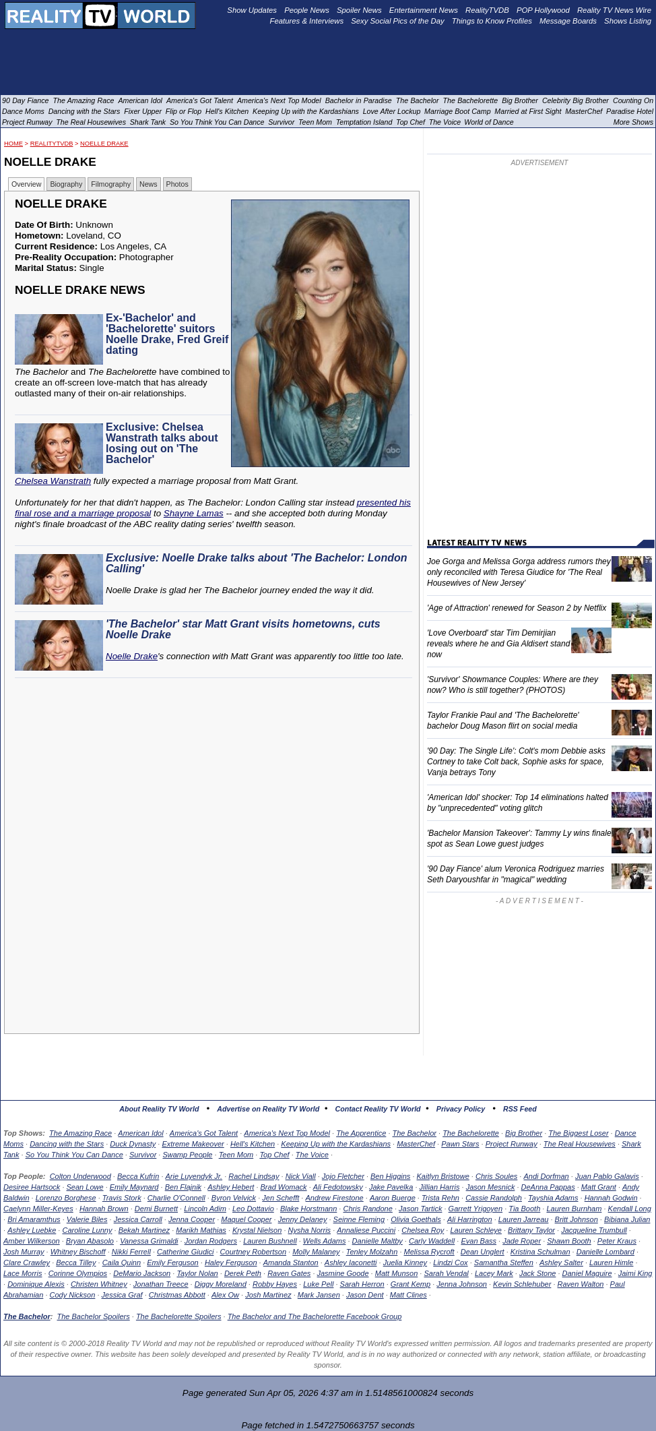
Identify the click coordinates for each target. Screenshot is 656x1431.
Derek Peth (242, 1273)
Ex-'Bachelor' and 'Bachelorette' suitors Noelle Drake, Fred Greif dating (167, 334)
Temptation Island (364, 122)
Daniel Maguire (587, 1273)
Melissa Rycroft (429, 1252)
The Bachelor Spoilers (93, 1316)
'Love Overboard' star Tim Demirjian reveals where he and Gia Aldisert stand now (498, 643)
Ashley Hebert (230, 1187)
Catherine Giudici (185, 1252)
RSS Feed (520, 1109)
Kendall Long (629, 1209)
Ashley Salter (561, 1262)
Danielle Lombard (605, 1252)
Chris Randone (367, 1209)
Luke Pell (318, 1284)
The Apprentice (361, 1133)
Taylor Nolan (197, 1273)
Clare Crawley (26, 1262)
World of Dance (488, 122)
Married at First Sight (527, 111)
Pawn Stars (460, 1144)
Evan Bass (478, 1241)
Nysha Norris (309, 1230)
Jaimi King (635, 1273)
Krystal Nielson (257, 1230)
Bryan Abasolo (90, 1241)
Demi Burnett (156, 1209)
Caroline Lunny (87, 1230)
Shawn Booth (569, 1241)
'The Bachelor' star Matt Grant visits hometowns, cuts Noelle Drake (243, 629)
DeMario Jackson (141, 1273)
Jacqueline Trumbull (594, 1230)
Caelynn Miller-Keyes (38, 1209)
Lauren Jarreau (523, 1219)
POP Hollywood (543, 10)
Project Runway (511, 1144)
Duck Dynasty (133, 1144)
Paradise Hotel (629, 111)
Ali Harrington (469, 1219)
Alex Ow (225, 1295)
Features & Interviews (307, 21)
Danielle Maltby (377, 1241)
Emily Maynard (134, 1187)
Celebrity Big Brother (575, 100)
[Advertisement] (215, 805)
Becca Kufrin (138, 1176)
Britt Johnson (576, 1219)
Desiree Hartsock (31, 1187)
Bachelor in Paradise (358, 100)
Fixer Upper (143, 111)
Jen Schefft (280, 1198)
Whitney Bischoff (78, 1252)
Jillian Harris (440, 1187)
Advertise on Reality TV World (268, 1109)
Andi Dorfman (545, 1176)
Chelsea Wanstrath (53, 481)
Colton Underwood (80, 1176)
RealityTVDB (51, 143)
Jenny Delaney (302, 1219)
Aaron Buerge (393, 1198)
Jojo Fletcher (343, 1176)
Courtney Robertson (253, 1252)
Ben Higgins (390, 1176)
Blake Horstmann (308, 1209)
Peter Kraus (616, 1241)
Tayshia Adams (553, 1198)
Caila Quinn (121, 1262)
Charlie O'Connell (176, 1198)
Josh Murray (23, 1252)
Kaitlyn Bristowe (443, 1176)
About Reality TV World (159, 1109)
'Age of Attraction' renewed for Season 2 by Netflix (516, 608)
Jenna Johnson (461, 1284)
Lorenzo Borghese (66, 1198)
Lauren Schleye (475, 1230)
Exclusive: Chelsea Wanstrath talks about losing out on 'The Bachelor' (162, 443)
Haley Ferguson (231, 1262)
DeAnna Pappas (548, 1187)
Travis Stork (121, 1198)
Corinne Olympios (77, 1273)
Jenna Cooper (191, 1219)
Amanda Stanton (291, 1262)
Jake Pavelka (391, 1187)
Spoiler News (359, 10)
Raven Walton (581, 1284)
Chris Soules (496, 1176)
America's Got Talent (204, 1133)
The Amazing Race (80, 1133)
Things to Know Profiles (492, 21)
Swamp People (187, 1155)
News (148, 184)
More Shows (633, 122)
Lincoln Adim (205, 1209)
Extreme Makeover (193, 1144)
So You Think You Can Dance (74, 1155)
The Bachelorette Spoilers (179, 1316)
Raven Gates (288, 1273)
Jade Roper (521, 1241)
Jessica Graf (122, 1295)
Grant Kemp (410, 1284)
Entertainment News (423, 10)
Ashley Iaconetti (351, 1262)
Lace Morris (22, 1273)
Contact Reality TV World (378, 1109)
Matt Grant (598, 1187)
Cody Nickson (73, 1295)
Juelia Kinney (405, 1262)
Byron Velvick (233, 1198)
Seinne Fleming (359, 1219)
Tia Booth (524, 1209)
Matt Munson (396, 1273)
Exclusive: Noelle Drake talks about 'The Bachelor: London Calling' (256, 563)
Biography (66, 184)
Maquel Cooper (246, 1219)
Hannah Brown (104, 1209)
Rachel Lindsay (253, 1176)
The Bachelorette (470, 1133)
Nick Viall (301, 1176)
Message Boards (568, 21)
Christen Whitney (99, 1284)
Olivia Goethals (416, 1219)
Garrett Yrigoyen (476, 1209)
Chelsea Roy (422, 1230)
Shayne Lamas (194, 513)
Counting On (633, 100)
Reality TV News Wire (614, 10)
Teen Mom (236, 1155)
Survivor (142, 1155)
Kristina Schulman (540, 1252)
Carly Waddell (432, 1241)
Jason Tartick (420, 1209)
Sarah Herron (362, 1284)
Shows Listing (627, 21)
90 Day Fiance (25, 100)
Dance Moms (23, 111)
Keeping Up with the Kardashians (336, 1144)
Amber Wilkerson (31, 1241)
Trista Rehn (440, 1198)
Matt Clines (408, 1295)
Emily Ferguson (172, 1262)
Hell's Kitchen (252, 1144)
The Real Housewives (580, 1144)
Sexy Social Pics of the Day (398, 21)
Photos (177, 184)
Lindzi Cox (450, 1262)
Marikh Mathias (201, 1230)
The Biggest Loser (578, 1133)
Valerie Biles (87, 1219)
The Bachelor (414, 1133)
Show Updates (252, 10)
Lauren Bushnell (270, 1241)
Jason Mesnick (490, 1187)
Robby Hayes (275, 1284)
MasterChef (416, 1144)
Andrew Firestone (334, 1198)
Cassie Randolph (493, 1198)
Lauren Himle (611, 1262)
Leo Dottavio (253, 1209)
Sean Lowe (85, 1187)
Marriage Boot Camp (457, 111)
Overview (26, 184)
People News (306, 10)
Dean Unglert (482, 1252)
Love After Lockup (392, 111)
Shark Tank (148, 122)
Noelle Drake (104, 143)
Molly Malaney (315, 1252)
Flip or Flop (183, 111)
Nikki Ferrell (131, 1252)
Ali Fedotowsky (338, 1187)
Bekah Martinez (144, 1230)
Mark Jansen (319, 1295)
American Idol (140, 1133)
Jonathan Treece (161, 1284)
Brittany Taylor (531, 1230)
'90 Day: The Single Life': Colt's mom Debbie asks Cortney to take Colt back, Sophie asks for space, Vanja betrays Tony (516, 761)
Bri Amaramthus (33, 1219)
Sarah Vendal (446, 1273)
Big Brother (523, 1133)
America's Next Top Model (287, 1133)
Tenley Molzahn (372, 1252)
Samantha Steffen (503, 1262)
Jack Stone (537, 1273)
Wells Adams (324, 1241)
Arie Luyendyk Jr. (194, 1176)
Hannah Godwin (611, 1198)
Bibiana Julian (627, 1219)
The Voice (312, 1155)
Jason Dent (365, 1295)
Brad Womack (284, 1187)
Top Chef (274, 1155)
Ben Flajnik (183, 1187)
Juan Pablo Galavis (607, 1176)
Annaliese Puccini (366, 1230)
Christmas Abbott (177, 1295)
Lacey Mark (494, 1273)
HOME (13, 143)
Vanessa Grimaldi (149, 1241)
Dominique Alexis (36, 1284)
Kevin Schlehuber (522, 1284)
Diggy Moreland (221, 1284)
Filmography (111, 184)
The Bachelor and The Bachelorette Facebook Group (315, 1316)
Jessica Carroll (138, 1219)
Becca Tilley (76, 1262)
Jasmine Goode (343, 1273)
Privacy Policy (460, 1109)
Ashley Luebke (31, 1230)
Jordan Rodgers (211, 1241)
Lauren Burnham (573, 1209)
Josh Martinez (268, 1295)
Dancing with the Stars (67, 1144)
